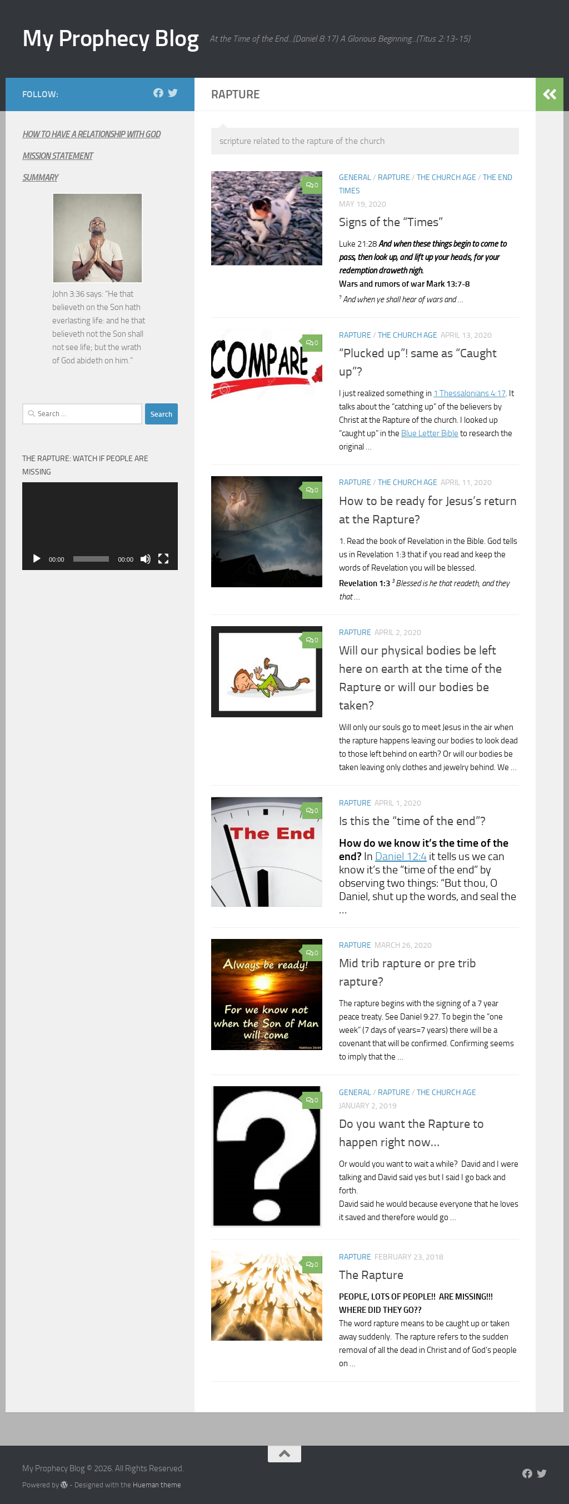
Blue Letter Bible (429, 433)
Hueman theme (157, 1485)
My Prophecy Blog (110, 38)
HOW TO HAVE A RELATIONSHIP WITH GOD (91, 134)
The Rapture (371, 1275)
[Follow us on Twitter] (173, 93)
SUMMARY (39, 178)
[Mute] (145, 558)
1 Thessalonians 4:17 (469, 393)
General (355, 177)
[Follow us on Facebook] (158, 93)
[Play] (36, 558)
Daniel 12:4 (401, 856)
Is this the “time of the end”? (412, 821)
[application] (100, 526)
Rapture (394, 177)
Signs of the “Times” (391, 222)
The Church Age (446, 177)
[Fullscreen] (163, 558)
